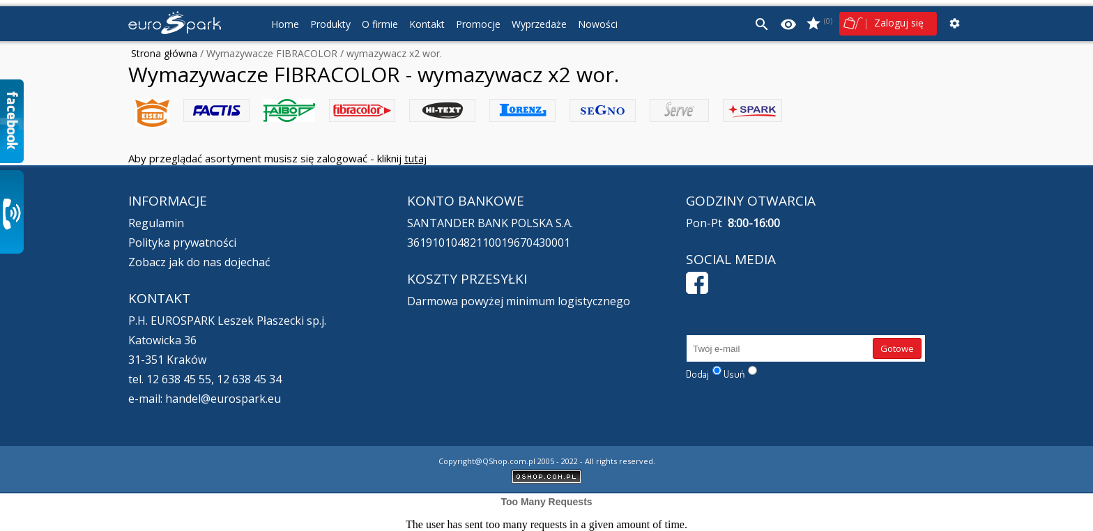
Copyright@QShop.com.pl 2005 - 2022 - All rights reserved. (546, 461)
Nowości (598, 24)
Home (285, 24)
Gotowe (897, 348)
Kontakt (427, 24)
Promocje (478, 24)
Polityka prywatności (182, 242)
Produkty (330, 24)
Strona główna (164, 53)
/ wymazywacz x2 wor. (389, 53)
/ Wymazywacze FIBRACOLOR (267, 53)
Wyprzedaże (539, 24)
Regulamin (156, 223)
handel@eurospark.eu (223, 398)
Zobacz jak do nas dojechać (199, 262)
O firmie (380, 24)
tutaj (415, 158)
